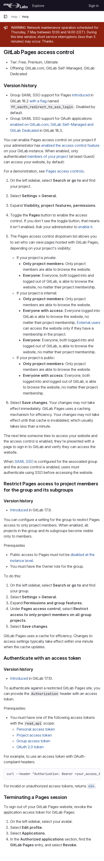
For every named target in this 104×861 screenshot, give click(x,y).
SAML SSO (24, 461)
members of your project (47, 156)
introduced (81, 95)
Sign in (94, 6)
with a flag (38, 101)
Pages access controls (65, 171)
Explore (38, 6)
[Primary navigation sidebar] (5, 16)
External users (88, 322)
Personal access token (36, 729)
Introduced (19, 510)
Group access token (33, 741)
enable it (85, 227)
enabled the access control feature (70, 145)
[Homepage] (16, 5)
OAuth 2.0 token (30, 747)
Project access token (34, 735)
